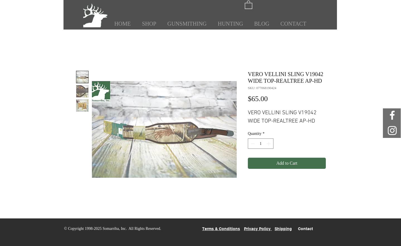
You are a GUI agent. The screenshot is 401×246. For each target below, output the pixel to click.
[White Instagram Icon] (392, 131)
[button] (248, 4)
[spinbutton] (261, 143)
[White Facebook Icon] (392, 115)
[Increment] (269, 143)
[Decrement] (252, 143)
